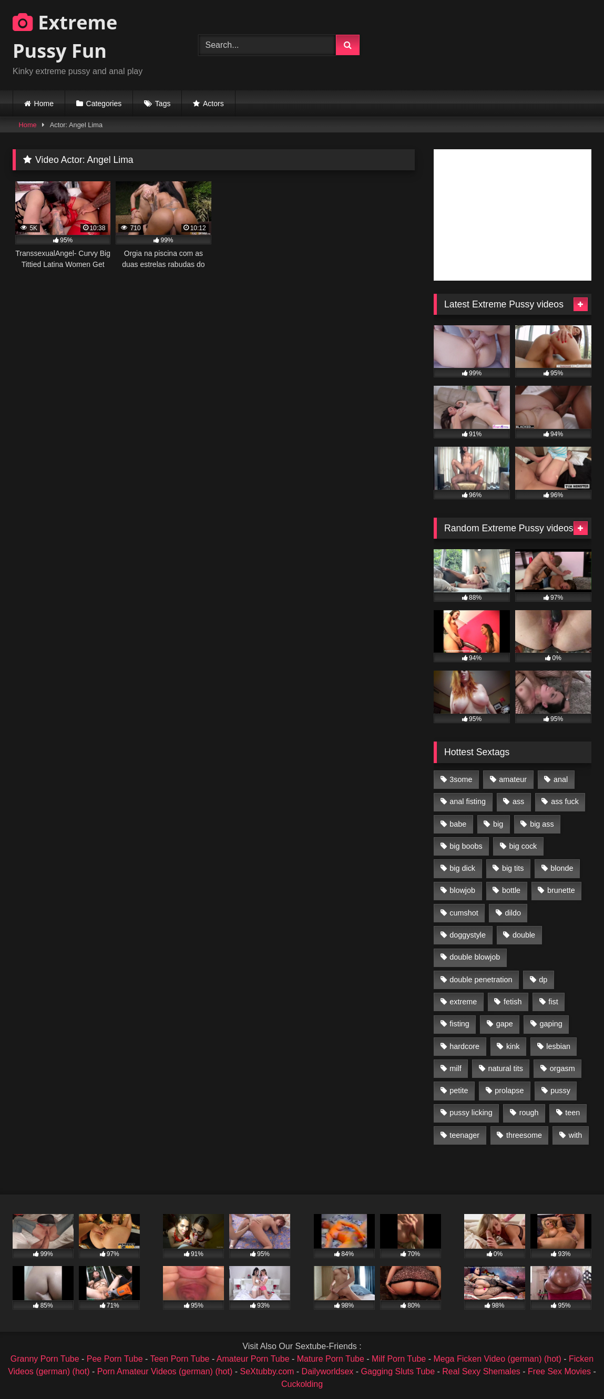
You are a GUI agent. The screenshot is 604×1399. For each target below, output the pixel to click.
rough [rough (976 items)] (529, 1112)
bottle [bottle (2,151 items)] (511, 890)
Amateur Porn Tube (253, 1358)
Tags (163, 103)
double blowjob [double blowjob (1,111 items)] (474, 957)
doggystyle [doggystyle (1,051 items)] (467, 935)
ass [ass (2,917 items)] (518, 801)
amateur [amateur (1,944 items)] (513, 779)
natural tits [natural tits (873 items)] (505, 1068)
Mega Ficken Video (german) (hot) (497, 1358)
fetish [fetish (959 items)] (512, 1001)
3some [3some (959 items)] (460, 779)
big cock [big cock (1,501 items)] (523, 846)
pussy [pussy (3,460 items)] (560, 1090)
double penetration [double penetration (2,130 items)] (480, 979)
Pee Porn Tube (115, 1358)
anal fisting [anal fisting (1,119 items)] (467, 801)
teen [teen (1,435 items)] (572, 1112)
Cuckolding (302, 1384)
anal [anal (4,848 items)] (561, 779)
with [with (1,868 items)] (575, 1135)
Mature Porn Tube (330, 1358)
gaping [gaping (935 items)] (551, 1024)
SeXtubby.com (268, 1371)
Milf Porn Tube (399, 1358)
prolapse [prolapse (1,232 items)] (509, 1090)
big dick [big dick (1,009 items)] (462, 868)
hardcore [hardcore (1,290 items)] (464, 1046)
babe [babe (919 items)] (457, 824)
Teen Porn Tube (179, 1358)
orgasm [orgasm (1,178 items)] (562, 1068)
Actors (213, 103)
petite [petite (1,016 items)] (458, 1090)
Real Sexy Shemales (481, 1371)
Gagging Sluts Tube (398, 1371)
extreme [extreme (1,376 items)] (463, 1001)
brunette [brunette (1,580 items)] (561, 890)
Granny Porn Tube (45, 1358)
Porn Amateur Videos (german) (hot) (165, 1371)
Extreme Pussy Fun (65, 36)
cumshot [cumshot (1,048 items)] (463, 913)
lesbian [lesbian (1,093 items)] (558, 1046)
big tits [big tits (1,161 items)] (513, 868)
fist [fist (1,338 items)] (553, 1001)
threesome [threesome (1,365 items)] (524, 1135)
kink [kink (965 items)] (513, 1046)
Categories (104, 103)
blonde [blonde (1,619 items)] (561, 868)
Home (44, 103)
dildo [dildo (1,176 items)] (512, 913)
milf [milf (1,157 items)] (455, 1068)
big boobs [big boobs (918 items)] (465, 846)
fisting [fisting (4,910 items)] (459, 1024)
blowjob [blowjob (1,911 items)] (462, 890)
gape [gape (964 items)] (504, 1024)
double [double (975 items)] (524, 935)
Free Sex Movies (559, 1371)
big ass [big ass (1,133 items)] (542, 824)
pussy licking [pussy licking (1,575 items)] (471, 1112)
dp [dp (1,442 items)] (543, 979)
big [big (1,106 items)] (498, 824)
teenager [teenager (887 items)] (464, 1135)
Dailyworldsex (328, 1371)
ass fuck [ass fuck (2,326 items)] (565, 801)
